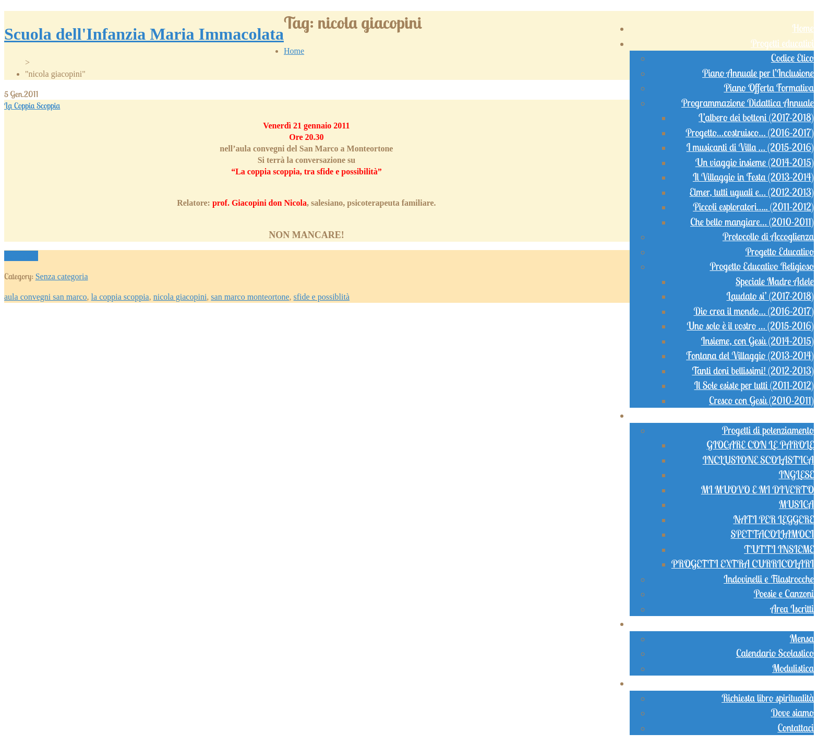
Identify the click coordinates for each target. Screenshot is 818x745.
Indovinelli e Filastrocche (769, 579)
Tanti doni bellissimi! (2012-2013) (753, 370)
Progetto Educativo (779, 251)
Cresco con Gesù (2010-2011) (761, 400)
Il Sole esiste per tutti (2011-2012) (754, 385)
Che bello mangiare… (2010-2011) (752, 222)
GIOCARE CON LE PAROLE (760, 445)
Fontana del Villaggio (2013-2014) (750, 355)
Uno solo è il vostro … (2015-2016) (750, 326)
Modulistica (793, 668)
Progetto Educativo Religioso (761, 266)
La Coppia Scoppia (32, 105)
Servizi (802, 623)
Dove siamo (792, 712)
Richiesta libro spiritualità (767, 698)
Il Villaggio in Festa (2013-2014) (753, 177)
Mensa (802, 638)
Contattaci (795, 728)
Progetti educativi (782, 43)
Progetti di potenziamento (768, 430)
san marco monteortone (250, 296)
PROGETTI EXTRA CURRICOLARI (742, 564)
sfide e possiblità (322, 296)
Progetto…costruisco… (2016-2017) (749, 132)
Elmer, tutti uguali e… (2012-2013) (752, 192)
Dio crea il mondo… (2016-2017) (754, 311)
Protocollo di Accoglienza (768, 236)
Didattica (797, 415)
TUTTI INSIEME (779, 549)
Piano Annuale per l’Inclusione (758, 73)
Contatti (800, 683)
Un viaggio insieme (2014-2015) (754, 162)
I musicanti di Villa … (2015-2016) (750, 147)
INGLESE (796, 474)
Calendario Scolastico (775, 653)
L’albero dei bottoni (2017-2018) (756, 117)
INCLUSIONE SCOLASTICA (758, 460)
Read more (21, 256)
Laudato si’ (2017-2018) (770, 296)
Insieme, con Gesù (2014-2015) (757, 341)
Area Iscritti (792, 608)
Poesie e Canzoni (784, 593)
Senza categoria (61, 276)
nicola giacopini (180, 296)
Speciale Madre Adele (775, 281)
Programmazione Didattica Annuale (747, 103)
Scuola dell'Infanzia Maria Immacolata (144, 34)
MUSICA (796, 504)
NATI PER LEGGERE (773, 519)
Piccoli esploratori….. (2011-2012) (753, 206)
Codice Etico (792, 58)
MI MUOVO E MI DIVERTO (757, 489)
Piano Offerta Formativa (769, 87)
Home (803, 28)
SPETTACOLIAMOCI (772, 534)
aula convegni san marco (45, 296)
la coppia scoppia (120, 296)
